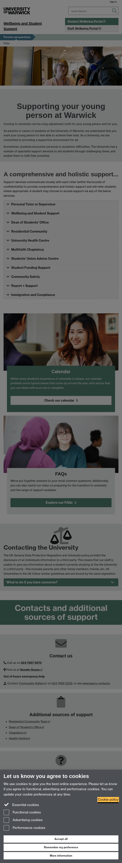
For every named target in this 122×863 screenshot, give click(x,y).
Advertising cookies (23, 820)
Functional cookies (22, 812)
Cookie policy (108, 799)
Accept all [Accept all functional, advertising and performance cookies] (61, 839)
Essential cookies (21, 804)
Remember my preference (61, 847)
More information (61, 855)
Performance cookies (24, 828)
